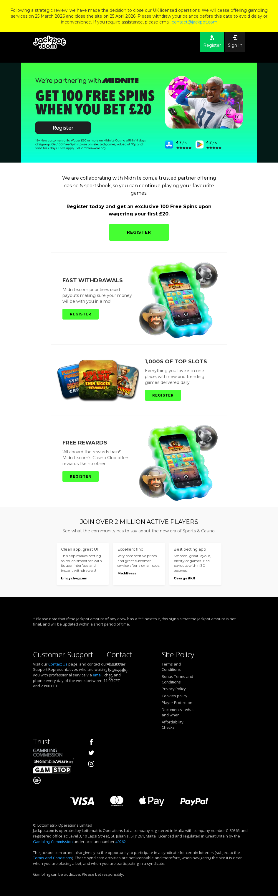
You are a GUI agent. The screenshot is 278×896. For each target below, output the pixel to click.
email (97, 675)
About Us (115, 664)
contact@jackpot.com (194, 22)
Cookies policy (174, 695)
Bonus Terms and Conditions (177, 679)
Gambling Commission (53, 841)
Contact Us (57, 664)
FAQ (110, 678)
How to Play (117, 670)
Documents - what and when (178, 712)
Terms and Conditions (171, 666)
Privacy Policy (174, 688)
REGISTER (139, 232)
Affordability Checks (172, 724)
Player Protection (177, 702)
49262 (120, 841)
